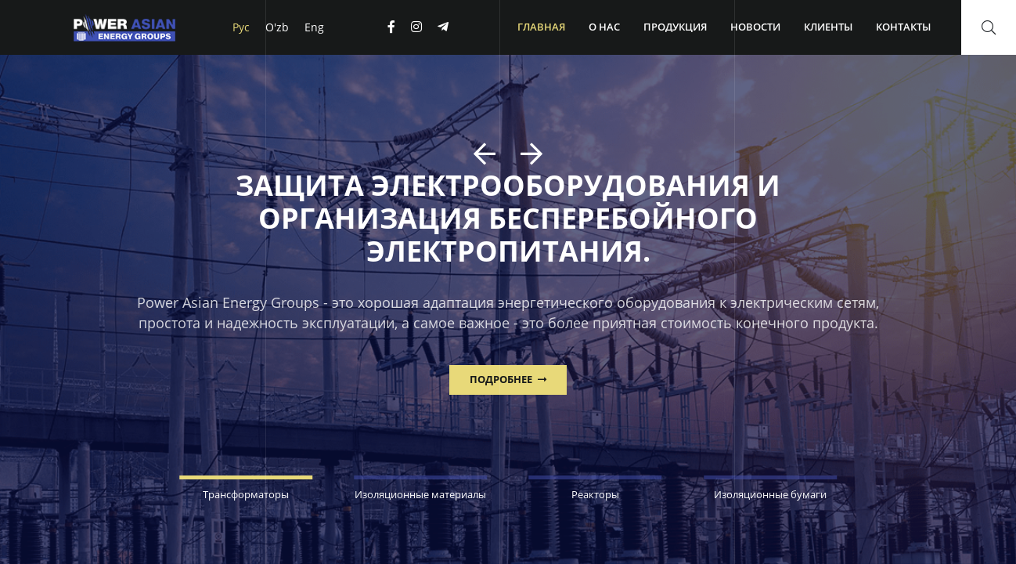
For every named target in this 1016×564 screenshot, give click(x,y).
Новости (755, 27)
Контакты (903, 27)
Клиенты (828, 27)
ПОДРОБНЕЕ (508, 379)
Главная (541, 27)
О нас (604, 27)
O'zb (277, 27)
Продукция (675, 27)
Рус (241, 27)
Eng (314, 27)
